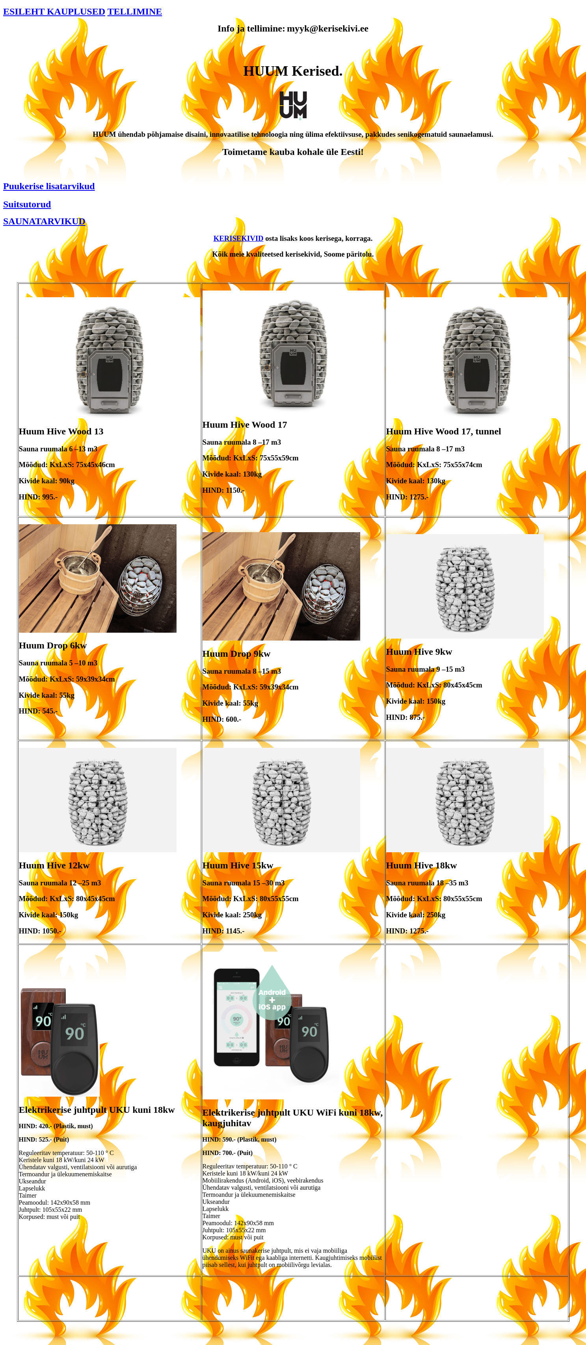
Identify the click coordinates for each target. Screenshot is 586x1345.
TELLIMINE (135, 11)
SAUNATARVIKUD (44, 221)
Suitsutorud (27, 204)
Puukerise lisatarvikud (49, 186)
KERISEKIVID (239, 238)
